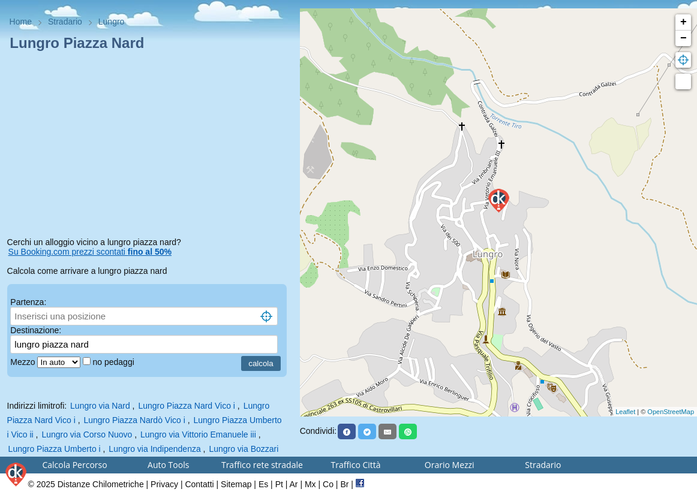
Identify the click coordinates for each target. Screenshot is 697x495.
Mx (310, 484)
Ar (294, 484)
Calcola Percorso (74, 464)
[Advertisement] (150, 146)
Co (328, 484)
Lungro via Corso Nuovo (86, 434)
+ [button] (683, 22)
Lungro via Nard (100, 406)
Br (344, 484)
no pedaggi (114, 362)
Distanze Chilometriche (101, 484)
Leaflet (625, 411)
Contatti (199, 484)
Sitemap (236, 484)
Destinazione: (35, 330)
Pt (279, 484)
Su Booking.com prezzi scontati (90, 251)
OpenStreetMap (670, 411)
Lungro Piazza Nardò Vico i (134, 420)
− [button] (683, 38)
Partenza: (28, 302)
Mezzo (23, 362)
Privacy (164, 484)
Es (263, 484)
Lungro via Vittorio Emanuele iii (198, 434)
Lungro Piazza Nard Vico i (186, 406)
